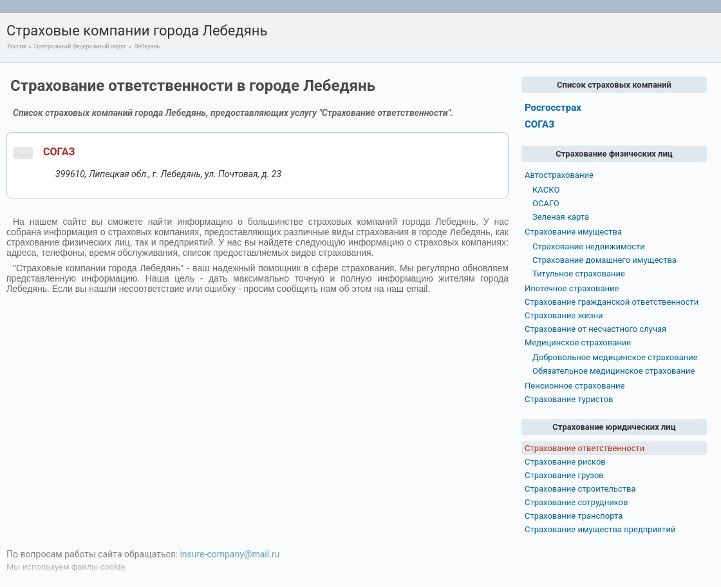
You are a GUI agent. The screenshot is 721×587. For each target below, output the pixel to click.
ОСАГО (545, 203)
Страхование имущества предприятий (600, 529)
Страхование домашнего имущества (604, 260)
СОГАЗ (59, 152)
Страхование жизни (564, 315)
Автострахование (559, 175)
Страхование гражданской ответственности (611, 302)
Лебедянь (147, 46)
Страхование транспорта (574, 516)
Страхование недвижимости (588, 246)
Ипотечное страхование (572, 288)
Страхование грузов (564, 475)
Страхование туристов (569, 399)
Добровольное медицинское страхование (615, 357)
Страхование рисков (565, 462)
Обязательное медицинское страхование (613, 371)
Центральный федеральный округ (79, 46)
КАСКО (545, 190)
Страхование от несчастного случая (595, 329)
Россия (16, 46)
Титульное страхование (578, 273)
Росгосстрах (553, 107)
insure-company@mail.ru (229, 554)
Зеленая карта (560, 217)
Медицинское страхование (578, 342)
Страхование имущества (573, 231)
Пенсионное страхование (574, 385)
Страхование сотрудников (576, 502)
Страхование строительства (580, 489)
